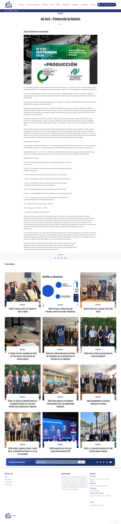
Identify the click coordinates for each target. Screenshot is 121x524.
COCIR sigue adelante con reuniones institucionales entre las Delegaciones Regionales (60, 409)
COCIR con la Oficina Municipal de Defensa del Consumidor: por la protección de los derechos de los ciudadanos (60, 360)
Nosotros (22, 5)
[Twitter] (107, 467)
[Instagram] (100, 467)
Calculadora (65, 5)
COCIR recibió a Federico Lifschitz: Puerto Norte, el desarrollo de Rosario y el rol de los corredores (22, 456)
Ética (51, 5)
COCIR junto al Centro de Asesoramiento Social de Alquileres (98, 357)
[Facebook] (104, 467)
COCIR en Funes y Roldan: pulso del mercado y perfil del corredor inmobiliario (60, 311)
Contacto (93, 5)
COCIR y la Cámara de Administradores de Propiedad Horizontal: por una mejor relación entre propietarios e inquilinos (22, 409)
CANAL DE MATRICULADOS (106, 5)
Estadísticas (84, 5)
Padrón (58, 5)
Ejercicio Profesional (33, 5)
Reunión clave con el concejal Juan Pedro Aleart (98, 309)
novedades (98, 402)
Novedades (75, 5)
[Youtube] (110, 467)
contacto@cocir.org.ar (96, 510)
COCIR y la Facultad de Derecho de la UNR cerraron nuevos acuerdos (98, 454)
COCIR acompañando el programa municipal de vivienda (98, 407)
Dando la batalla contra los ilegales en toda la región (22, 309)
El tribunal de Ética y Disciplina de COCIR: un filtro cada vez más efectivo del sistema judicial (22, 359)
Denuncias (45, 5)
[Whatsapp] (97, 467)
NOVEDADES (60, 13)
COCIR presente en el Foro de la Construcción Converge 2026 (60, 454)
